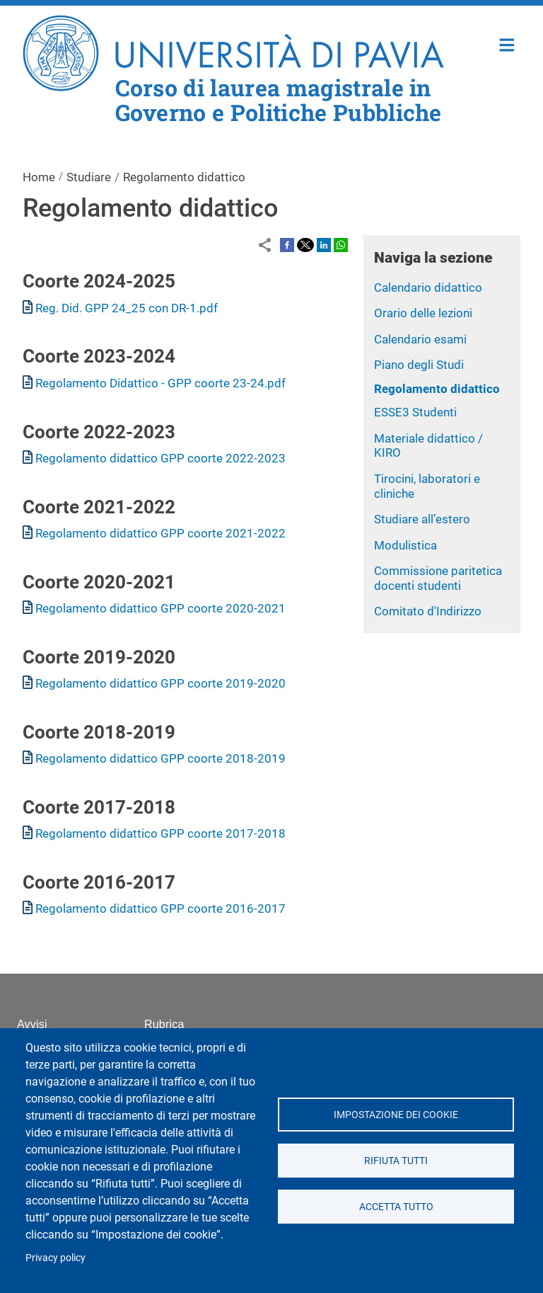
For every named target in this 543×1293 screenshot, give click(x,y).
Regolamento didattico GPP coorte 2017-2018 (160, 833)
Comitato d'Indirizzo (427, 611)
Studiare (88, 177)
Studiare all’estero (422, 519)
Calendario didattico (428, 287)
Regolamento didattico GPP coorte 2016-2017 (160, 908)
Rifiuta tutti (396, 1160)
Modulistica (405, 545)
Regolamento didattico (437, 389)
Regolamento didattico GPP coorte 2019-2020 (160, 683)
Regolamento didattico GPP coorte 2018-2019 (160, 758)
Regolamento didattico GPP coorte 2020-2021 (160, 608)
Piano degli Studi (419, 365)
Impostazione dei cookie (396, 1114)
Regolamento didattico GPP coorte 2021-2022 (160, 533)
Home (507, 43)
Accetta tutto (395, 1206)
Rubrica (164, 1024)
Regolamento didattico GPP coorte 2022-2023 (160, 458)
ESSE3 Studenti (415, 412)
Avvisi (32, 1024)
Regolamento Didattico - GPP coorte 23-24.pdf (160, 383)
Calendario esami (420, 339)
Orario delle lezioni (423, 313)
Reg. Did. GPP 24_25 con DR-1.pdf (126, 308)
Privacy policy (55, 1257)
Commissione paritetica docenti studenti (438, 578)
